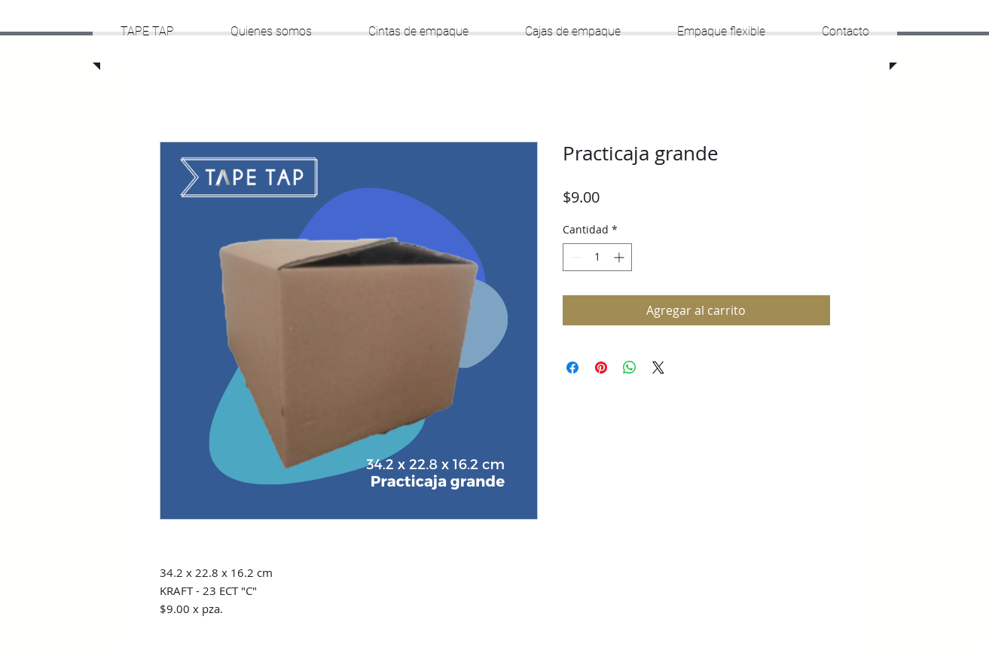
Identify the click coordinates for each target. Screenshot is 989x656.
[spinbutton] (597, 257)
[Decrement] (574, 257)
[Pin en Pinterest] (601, 368)
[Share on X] (658, 368)
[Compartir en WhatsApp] (630, 368)
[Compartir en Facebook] (572, 368)
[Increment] (620, 257)
